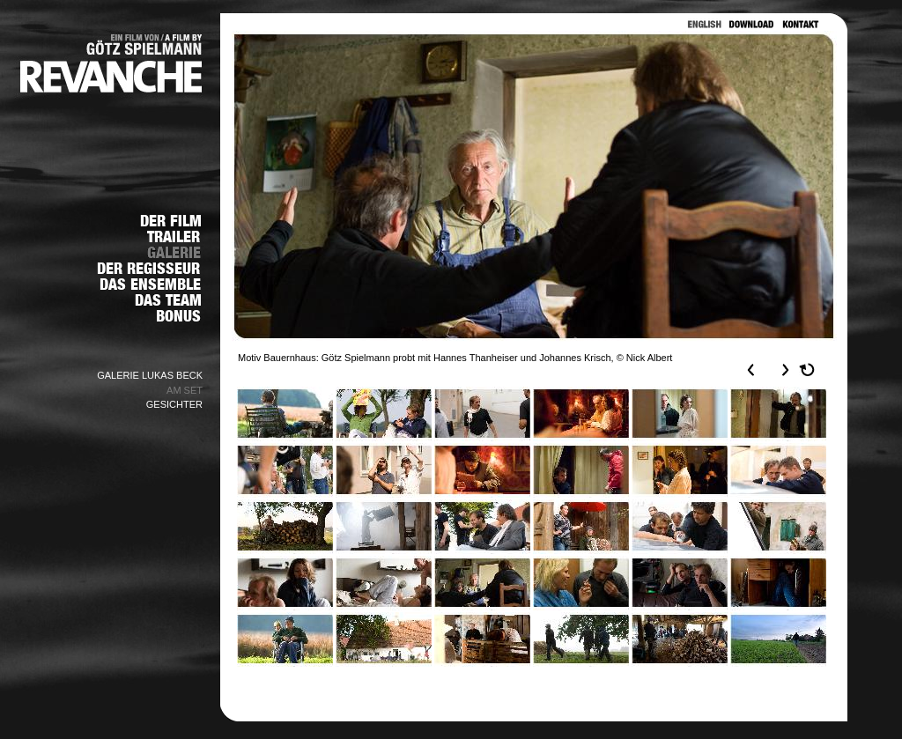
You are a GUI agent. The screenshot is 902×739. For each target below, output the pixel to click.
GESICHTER (174, 404)
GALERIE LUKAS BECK (150, 375)
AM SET (184, 390)
